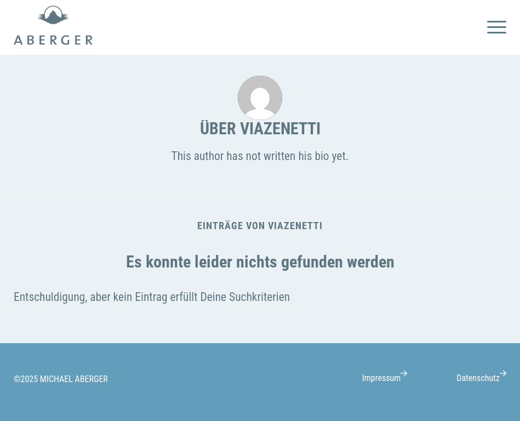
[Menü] (494, 27)
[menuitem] (494, 27)
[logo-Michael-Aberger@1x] (53, 27)
